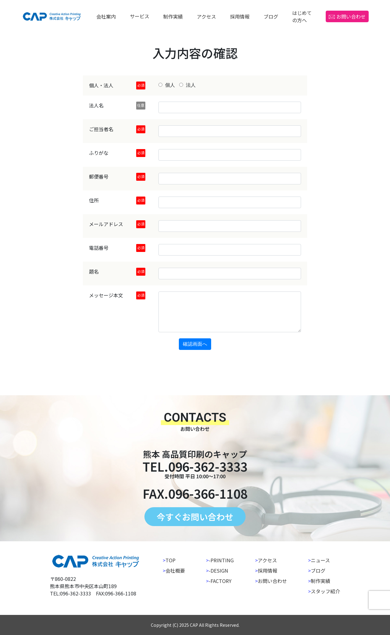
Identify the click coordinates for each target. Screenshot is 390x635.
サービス (139, 16)
